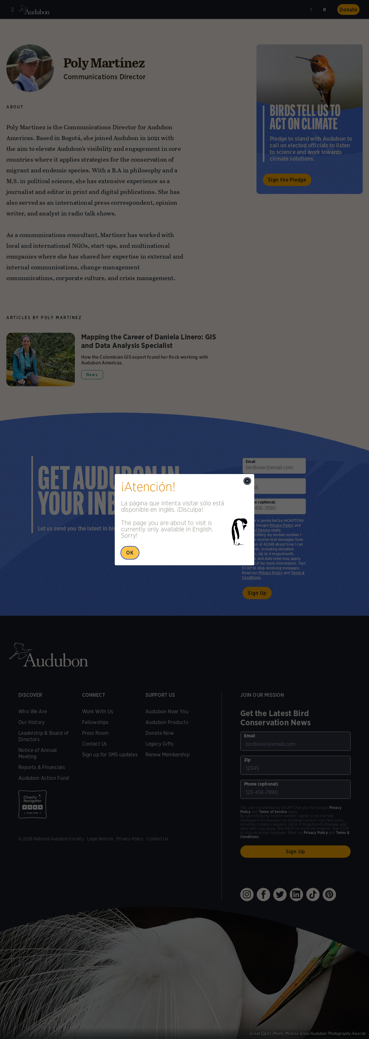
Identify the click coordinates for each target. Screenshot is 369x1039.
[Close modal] (247, 481)
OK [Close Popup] (130, 553)
